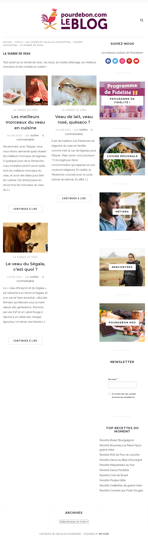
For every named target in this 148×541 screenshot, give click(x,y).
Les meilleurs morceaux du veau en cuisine (25, 122)
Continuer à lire (25, 209)
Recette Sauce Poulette (114, 470)
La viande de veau (25, 110)
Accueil (8, 42)
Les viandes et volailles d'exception (47, 42)
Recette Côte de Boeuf (114, 475)
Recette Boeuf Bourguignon (117, 440)
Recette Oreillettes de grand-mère (121, 485)
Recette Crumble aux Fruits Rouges (121, 490)
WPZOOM (104, 534)
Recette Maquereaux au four (117, 465)
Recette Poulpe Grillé (113, 480)
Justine (34, 135)
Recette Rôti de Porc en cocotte (119, 454)
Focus (19, 42)
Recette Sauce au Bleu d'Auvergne (121, 459)
